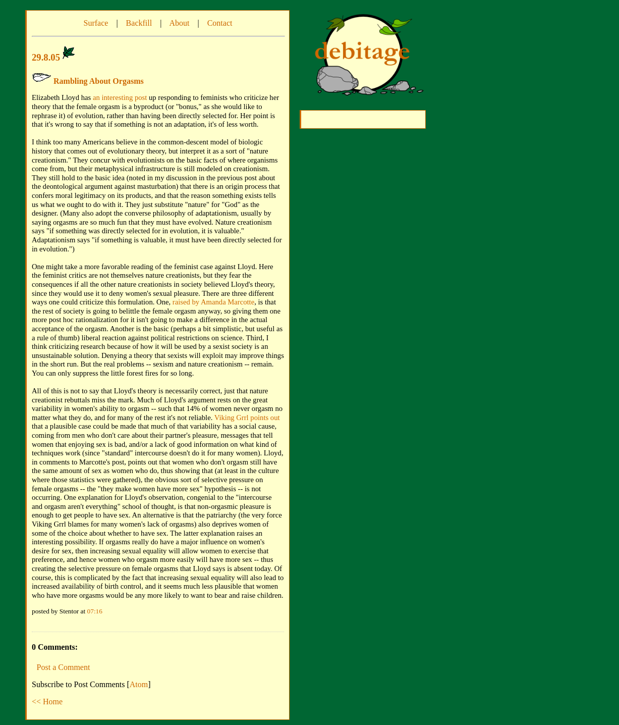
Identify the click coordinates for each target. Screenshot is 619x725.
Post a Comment (63, 667)
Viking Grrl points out (247, 417)
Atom (139, 684)
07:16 (94, 611)
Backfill (139, 23)
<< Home (47, 701)
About (179, 23)
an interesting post (120, 97)
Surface (96, 23)
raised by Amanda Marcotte (213, 302)
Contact (220, 23)
